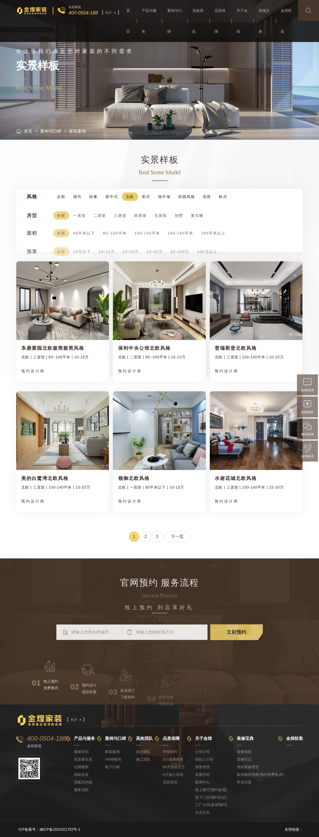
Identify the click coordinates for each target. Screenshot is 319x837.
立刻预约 (237, 645)
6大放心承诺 (173, 774)
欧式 (223, 197)
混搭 (207, 197)
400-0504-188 (83, 12)
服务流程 (81, 790)
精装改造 (81, 774)
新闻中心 (202, 782)
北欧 (130, 197)
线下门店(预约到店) (211, 797)
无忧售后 (170, 782)
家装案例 (112, 752)
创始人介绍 (204, 759)
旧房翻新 (81, 767)
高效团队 (197, 21)
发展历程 (202, 774)
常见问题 (244, 782)
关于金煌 (242, 21)
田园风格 (186, 197)
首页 (128, 21)
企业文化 (202, 812)
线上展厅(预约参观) (211, 790)
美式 (146, 197)
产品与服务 (149, 21)
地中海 (164, 197)
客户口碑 (112, 767)
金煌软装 (286, 21)
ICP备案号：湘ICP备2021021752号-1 (49, 829)
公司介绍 (202, 752)
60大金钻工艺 (174, 767)
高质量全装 (83, 759)
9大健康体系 (173, 759)
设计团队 (143, 752)
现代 (77, 197)
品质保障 (220, 21)
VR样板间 (113, 759)
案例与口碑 (174, 21)
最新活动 (81, 752)
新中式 (112, 197)
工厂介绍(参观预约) (211, 805)
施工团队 (143, 759)
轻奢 (93, 197)
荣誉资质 (202, 767)
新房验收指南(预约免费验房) (260, 774)
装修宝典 (264, 21)
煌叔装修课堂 (248, 767)
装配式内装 (83, 782)
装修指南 (244, 752)
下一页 (177, 536)
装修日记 (244, 759)
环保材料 (170, 752)
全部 (61, 197)
